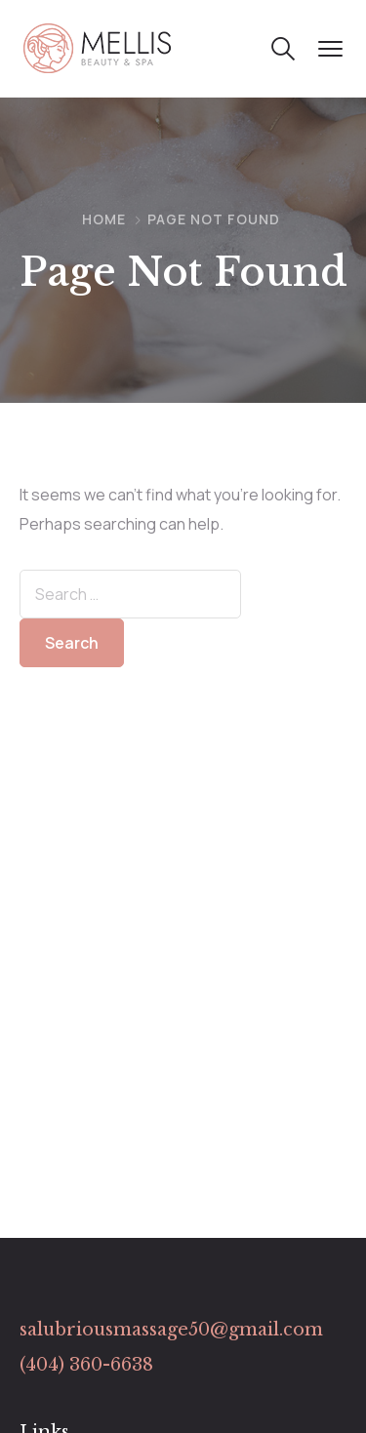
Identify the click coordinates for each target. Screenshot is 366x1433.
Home (104, 219)
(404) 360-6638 (86, 1364)
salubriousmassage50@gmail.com (171, 1329)
